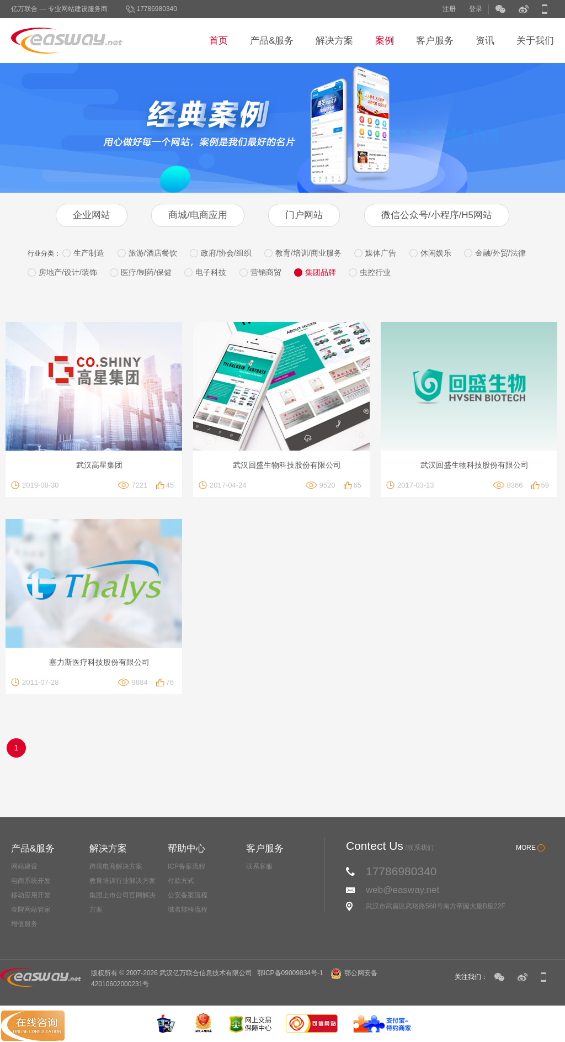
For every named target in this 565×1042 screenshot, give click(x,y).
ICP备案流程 (186, 866)
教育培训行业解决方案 (122, 881)
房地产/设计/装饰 (68, 272)
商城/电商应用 (197, 215)
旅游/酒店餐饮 (153, 252)
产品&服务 (272, 40)
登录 (475, 9)
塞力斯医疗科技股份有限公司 (99, 662)
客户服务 (435, 40)
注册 (449, 9)
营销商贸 (265, 272)
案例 (384, 40)
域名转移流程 (187, 909)
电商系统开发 (31, 881)
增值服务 (24, 924)
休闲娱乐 (435, 252)
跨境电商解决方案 (115, 866)
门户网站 (304, 215)
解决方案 (334, 40)
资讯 (485, 40)
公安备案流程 (187, 895)
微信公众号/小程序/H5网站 (436, 215)
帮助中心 (186, 848)
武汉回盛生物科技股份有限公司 (287, 465)
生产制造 (88, 252)
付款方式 (181, 881)
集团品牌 (320, 272)
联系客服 (259, 866)
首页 (218, 40)
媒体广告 (380, 252)
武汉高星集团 (99, 465)
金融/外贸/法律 (500, 252)
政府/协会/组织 (226, 252)
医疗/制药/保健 (146, 272)
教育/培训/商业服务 (308, 252)
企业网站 (91, 215)
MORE (526, 847)
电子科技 (210, 272)
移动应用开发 (31, 895)
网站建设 (24, 866)
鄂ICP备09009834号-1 (290, 973)
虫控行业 (375, 272)
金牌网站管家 (31, 909)
